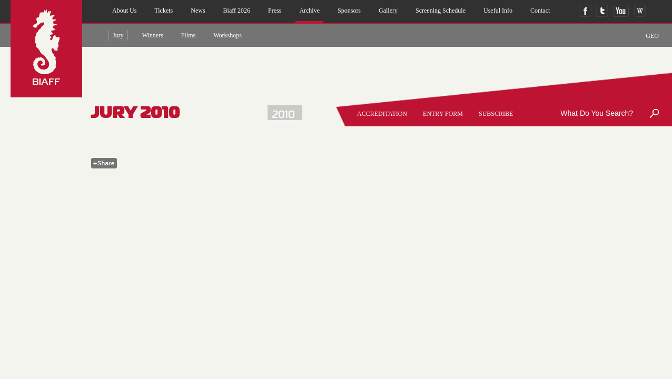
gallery (388, 10)
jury (118, 35)
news (198, 10)
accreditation (382, 113)
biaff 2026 (236, 10)
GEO (652, 35)
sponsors (349, 10)
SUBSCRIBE (496, 113)
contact (540, 10)
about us (124, 10)
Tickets (163, 10)
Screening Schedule (441, 10)
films (188, 35)
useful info (497, 10)
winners (152, 35)
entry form (443, 113)
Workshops (227, 35)
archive (309, 10)
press (274, 10)
